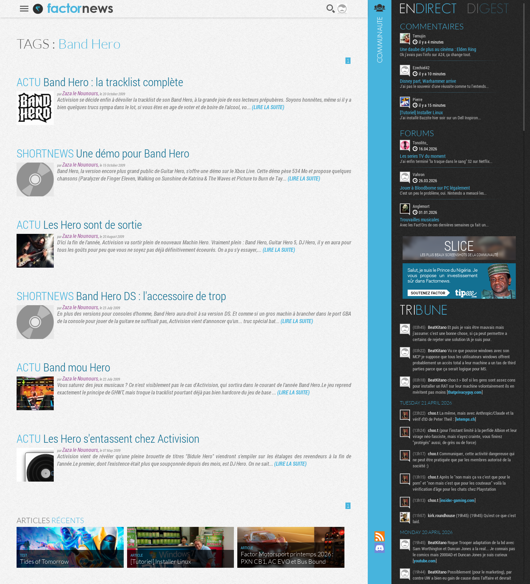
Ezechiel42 (421, 67)
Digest (488, 8)
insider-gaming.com (457, 500)
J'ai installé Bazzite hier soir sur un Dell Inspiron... (440, 117)
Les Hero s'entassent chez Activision (108, 438)
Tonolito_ (420, 142)
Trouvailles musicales (419, 219)
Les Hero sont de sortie (79, 224)
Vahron (419, 174)
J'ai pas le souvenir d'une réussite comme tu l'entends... (444, 86)
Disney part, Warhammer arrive (428, 81)
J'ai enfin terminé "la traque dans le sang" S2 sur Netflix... (446, 161)
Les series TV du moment (422, 156)
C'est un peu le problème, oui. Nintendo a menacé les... (443, 193)
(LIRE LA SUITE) (268, 107)
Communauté (380, 259)
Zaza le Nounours (80, 93)
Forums (417, 133)
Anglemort (421, 206)
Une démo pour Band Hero (103, 153)
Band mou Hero (63, 366)
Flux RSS (380, 536)
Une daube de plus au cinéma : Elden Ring (438, 49)
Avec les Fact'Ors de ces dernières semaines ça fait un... (444, 224)
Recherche (331, 9)
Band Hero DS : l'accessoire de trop (121, 295)
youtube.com (425, 561)
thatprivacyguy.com (465, 392)
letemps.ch (465, 419)
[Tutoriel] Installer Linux (421, 112)
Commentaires (432, 26)
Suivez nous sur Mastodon (380, 559)
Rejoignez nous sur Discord (380, 548)
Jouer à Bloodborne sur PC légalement (435, 188)
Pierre (417, 99)
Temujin (419, 36)
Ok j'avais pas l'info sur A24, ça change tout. (435, 54)
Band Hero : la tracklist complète (100, 81)
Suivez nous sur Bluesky (380, 571)
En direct (428, 8)
